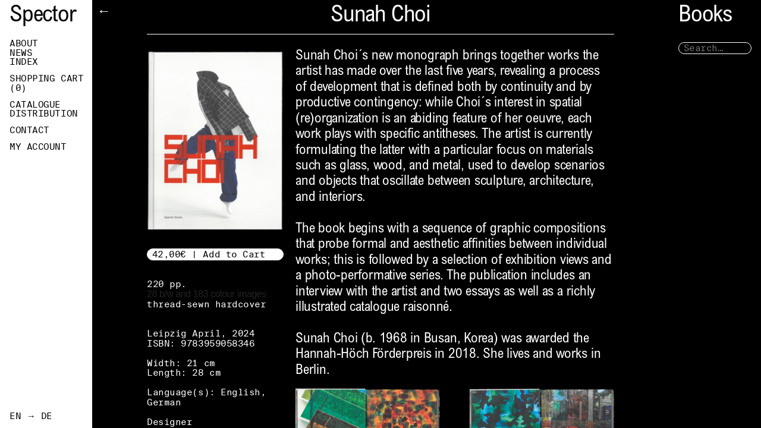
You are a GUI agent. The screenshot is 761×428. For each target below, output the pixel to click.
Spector (43, 16)
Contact (29, 130)
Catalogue (35, 104)
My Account (38, 147)
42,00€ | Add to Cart (209, 254)
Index (24, 62)
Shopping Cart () (46, 83)
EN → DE (31, 416)
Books (705, 16)
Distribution (44, 113)
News (21, 53)
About (24, 43)
